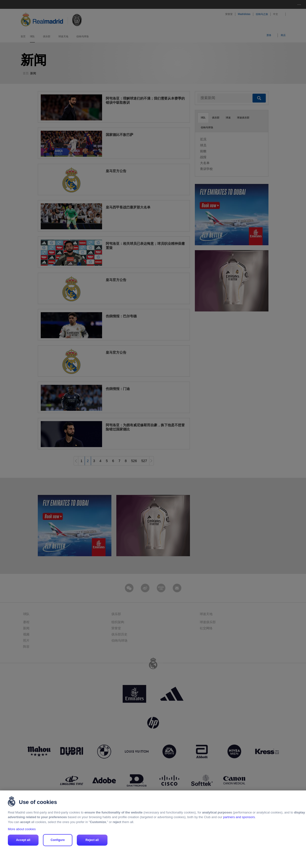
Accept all (23, 840)
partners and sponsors (239, 817)
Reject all (92, 840)
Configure (58, 840)
